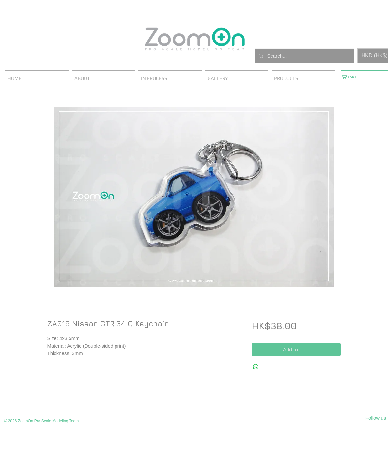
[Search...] (303, 56)
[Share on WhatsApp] (256, 367)
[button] (351, 77)
